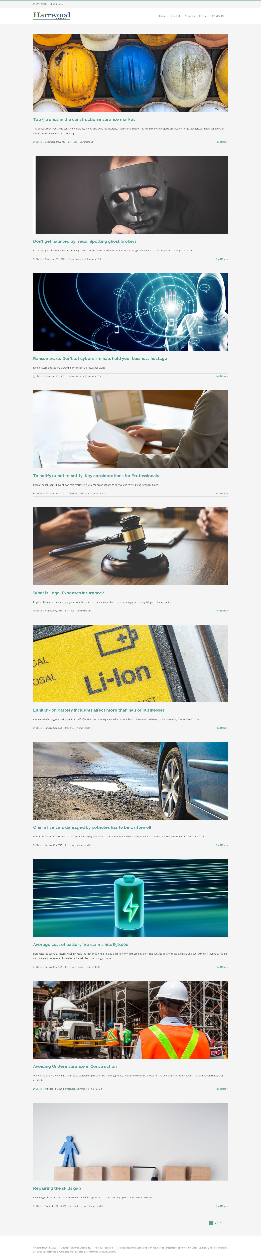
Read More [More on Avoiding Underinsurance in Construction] (221, 1088)
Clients (39, 141)
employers (73, 493)
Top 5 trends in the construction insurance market (84, 119)
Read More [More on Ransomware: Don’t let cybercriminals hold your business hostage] (221, 376)
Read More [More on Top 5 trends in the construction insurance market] (221, 141)
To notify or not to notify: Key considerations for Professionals (96, 475)
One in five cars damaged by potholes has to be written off (92, 827)
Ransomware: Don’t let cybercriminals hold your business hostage (100, 358)
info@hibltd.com (57, 4)
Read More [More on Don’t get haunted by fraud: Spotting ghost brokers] (221, 259)
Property (79, 967)
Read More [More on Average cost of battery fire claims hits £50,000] (221, 967)
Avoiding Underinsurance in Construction (75, 1066)
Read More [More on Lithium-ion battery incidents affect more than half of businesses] (221, 728)
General (72, 1206)
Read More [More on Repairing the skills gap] (221, 1206)
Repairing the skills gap (57, 1188)
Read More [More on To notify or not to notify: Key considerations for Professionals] (221, 493)
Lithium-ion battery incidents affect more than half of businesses (99, 710)
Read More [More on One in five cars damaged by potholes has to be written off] (221, 845)
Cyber (71, 259)
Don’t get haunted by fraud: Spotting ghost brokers (84, 241)
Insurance (72, 141)
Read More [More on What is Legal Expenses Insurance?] (221, 610)
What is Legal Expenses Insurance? (68, 592)
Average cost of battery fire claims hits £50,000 (80, 944)
